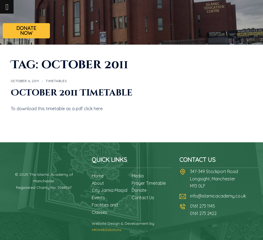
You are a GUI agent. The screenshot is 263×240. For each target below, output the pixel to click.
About (98, 183)
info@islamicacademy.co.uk (218, 196)
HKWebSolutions (107, 229)
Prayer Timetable (149, 183)
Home (98, 176)
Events (98, 197)
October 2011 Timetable (71, 93)
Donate (139, 190)
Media (138, 176)
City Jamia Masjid (109, 190)
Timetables (56, 81)
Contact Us (143, 197)
